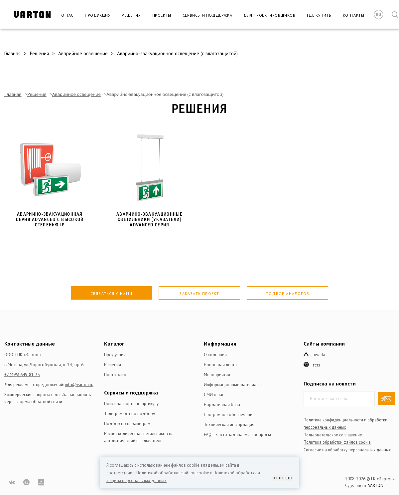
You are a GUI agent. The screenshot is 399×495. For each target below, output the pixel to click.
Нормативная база (222, 404)
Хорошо (283, 477)
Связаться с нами (111, 293)
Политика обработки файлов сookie (337, 442)
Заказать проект (199, 293)
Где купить (319, 15)
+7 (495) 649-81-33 (22, 374)
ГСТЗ (316, 365)
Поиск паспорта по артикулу (131, 403)
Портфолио (115, 374)
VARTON (375, 485)
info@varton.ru (79, 384)
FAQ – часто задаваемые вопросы (237, 434)
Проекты (161, 15)
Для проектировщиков (269, 15)
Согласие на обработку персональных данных (347, 449)
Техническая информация (229, 424)
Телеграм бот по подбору (129, 413)
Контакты (353, 15)
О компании (215, 355)
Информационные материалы (233, 384)
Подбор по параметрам (127, 423)
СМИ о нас (214, 394)
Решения (131, 15)
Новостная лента (220, 365)
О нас (67, 15)
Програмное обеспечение (229, 414)
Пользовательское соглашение (333, 434)
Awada (319, 355)
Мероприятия (217, 374)
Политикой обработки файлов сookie (172, 473)
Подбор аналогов (287, 293)
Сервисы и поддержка (207, 15)
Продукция (97, 15)
